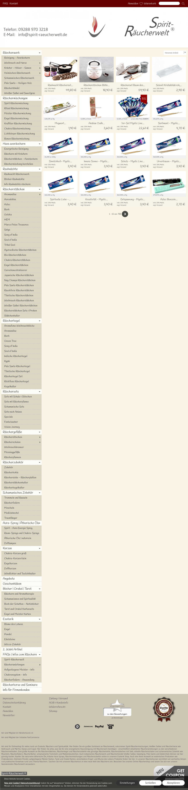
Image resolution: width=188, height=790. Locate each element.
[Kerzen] (21, 548)
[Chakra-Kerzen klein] (21, 558)
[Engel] (21, 629)
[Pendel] (21, 634)
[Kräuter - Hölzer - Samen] (21, 68)
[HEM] (21, 219)
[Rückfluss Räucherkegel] (21, 381)
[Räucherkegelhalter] (21, 487)
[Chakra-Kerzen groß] (21, 553)
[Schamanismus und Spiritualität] (21, 598)
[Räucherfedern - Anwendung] (21, 679)
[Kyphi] (21, 361)
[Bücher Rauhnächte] (21, 179)
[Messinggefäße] (21, 452)
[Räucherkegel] (21, 320)
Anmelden (133, 3)
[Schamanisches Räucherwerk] (21, 78)
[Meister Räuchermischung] (21, 113)
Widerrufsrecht (57, 707)
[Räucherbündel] (21, 88)
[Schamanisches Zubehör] (21, 492)
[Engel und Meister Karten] (21, 614)
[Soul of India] (21, 239)
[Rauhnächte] (21, 169)
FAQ (5, 3)
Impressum (8, 698)
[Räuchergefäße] (21, 432)
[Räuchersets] (21, 391)
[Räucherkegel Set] (21, 376)
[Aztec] (21, 204)
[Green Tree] (21, 341)
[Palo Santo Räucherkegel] (21, 366)
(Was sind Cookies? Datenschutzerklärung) (22, 783)
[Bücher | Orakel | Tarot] (21, 588)
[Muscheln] (21, 507)
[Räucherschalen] (21, 442)
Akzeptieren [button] (173, 782)
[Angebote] (21, 578)
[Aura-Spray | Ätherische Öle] (21, 523)
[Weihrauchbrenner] (21, 447)
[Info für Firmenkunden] (21, 690)
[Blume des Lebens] (21, 624)
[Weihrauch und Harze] (21, 62)
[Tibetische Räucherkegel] (21, 371)
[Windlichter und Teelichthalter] (21, 573)
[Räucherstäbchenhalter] (21, 482)
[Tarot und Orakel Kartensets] (21, 609)
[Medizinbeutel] (21, 513)
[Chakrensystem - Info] (21, 674)
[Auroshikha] (21, 199)
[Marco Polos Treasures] (21, 224)
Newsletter (9, 715)
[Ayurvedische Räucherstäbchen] (21, 250)
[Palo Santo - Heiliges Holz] (21, 83)
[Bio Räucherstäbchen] (21, 255)
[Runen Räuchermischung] (21, 138)
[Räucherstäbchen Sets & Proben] (21, 310)
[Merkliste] (141, 3)
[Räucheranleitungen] (21, 664)
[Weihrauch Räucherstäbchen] (21, 300)
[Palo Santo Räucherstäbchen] (21, 285)
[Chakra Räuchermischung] (21, 128)
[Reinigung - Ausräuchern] (21, 57)
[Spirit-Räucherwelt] (21, 659)
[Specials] (21, 416)
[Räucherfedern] (21, 502)
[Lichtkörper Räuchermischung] (21, 133)
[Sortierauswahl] (175, 53)
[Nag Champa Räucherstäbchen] (21, 280)
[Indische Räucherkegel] (21, 356)
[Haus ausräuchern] (21, 143)
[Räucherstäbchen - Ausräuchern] (21, 159)
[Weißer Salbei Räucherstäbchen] (21, 305)
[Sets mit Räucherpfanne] (21, 401)
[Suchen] (169, 3)
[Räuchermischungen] (21, 98)
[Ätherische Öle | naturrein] (21, 538)
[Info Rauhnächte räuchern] (21, 184)
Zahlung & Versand (58, 698)
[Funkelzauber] (21, 421)
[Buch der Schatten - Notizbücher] (21, 604)
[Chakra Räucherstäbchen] (21, 260)
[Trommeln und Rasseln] (21, 497)
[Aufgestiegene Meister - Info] (21, 669)
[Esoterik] (21, 619)
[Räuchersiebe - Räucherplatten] (21, 477)
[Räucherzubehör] (21, 462)
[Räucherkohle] (21, 472)
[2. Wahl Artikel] (21, 649)
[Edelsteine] (21, 639)
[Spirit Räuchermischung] (21, 103)
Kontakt (14, 3)
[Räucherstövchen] (21, 437)
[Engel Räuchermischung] (21, 118)
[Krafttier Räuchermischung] (21, 123)
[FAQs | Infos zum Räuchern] (21, 654)
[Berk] (21, 209)
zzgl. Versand (49, 91)
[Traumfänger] (21, 518)
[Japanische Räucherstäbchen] (21, 275)
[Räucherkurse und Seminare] (21, 684)
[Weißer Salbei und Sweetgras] (21, 93)
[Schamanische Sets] (21, 406)
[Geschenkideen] (21, 583)
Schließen (150, 782)
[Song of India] (21, 234)
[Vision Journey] (21, 427)
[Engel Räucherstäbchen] (21, 265)
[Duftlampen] (21, 543)
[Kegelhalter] (21, 386)
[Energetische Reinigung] (21, 148)
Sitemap (53, 711)
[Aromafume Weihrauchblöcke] (21, 325)
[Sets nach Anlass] (21, 411)
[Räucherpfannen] (21, 457)
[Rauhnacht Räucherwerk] (21, 174)
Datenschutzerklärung (14, 702)
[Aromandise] (21, 194)
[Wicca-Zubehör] (21, 644)
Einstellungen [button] (127, 782)
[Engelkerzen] (21, 563)
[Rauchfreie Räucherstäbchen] (21, 290)
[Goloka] (21, 214)
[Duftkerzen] (21, 568)
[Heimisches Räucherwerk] (21, 73)
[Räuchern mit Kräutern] (21, 153)
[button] (183, 3)
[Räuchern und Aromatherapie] (21, 593)
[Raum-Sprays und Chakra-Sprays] (21, 533)
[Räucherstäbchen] (21, 189)
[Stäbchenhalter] (21, 315)
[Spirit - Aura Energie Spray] (21, 528)
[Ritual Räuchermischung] (21, 108)
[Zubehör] (21, 467)
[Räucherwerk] (21, 52)
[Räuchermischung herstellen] (21, 164)
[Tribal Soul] (21, 245)
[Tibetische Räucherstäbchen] (21, 295)
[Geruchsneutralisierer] (21, 270)
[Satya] (21, 229)
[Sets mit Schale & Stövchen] (21, 396)
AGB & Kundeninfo (58, 702)
